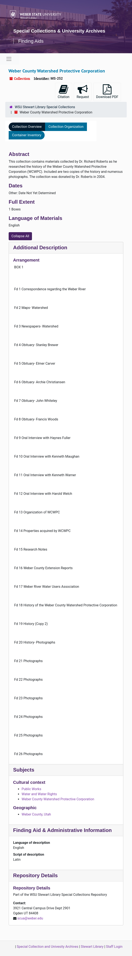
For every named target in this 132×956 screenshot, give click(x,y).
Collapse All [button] (20, 236)
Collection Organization (66, 127)
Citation (63, 91)
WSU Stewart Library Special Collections (45, 107)
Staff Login (114, 947)
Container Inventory (26, 135)
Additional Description (40, 247)
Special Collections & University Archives (59, 31)
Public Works (31, 789)
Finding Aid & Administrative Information (62, 830)
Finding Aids (31, 41)
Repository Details (35, 875)
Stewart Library (92, 947)
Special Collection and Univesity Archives (47, 947)
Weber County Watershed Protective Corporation (58, 799)
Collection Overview (27, 127)
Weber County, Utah (36, 814)
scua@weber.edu (30, 918)
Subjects (23, 770)
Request (83, 91)
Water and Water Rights (39, 794)
